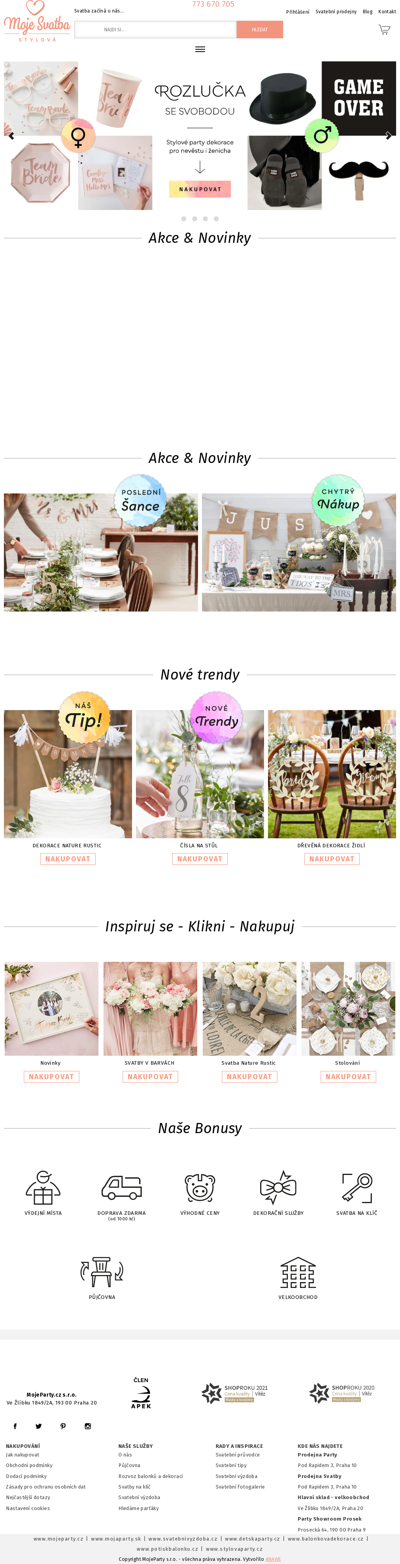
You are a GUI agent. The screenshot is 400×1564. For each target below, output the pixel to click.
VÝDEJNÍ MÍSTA (43, 1188)
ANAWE (273, 1559)
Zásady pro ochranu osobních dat (46, 1487)
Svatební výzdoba (139, 1497)
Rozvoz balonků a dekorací (150, 1476)
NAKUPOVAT (68, 859)
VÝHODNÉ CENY (200, 1188)
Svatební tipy (231, 1465)
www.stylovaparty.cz (234, 1549)
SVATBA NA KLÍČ (357, 1188)
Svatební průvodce (238, 1455)
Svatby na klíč (134, 1487)
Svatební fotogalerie (240, 1487)
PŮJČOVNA (102, 1271)
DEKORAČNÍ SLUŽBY (278, 1188)
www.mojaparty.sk (116, 1539)
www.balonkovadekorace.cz (326, 1539)
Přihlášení (297, 12)
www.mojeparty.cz (59, 1539)
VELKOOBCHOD (298, 1271)
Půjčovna (129, 1465)
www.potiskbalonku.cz (167, 1549)
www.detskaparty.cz (252, 1539)
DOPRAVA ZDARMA (121, 1189)
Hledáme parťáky (138, 1508)
